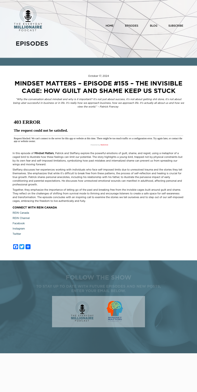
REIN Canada (21, 213)
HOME (110, 26)
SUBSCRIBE (175, 26)
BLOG (153, 26)
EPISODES (131, 26)
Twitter (17, 234)
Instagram (19, 229)
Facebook (19, 223)
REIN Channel (21, 218)
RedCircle (104, 145)
